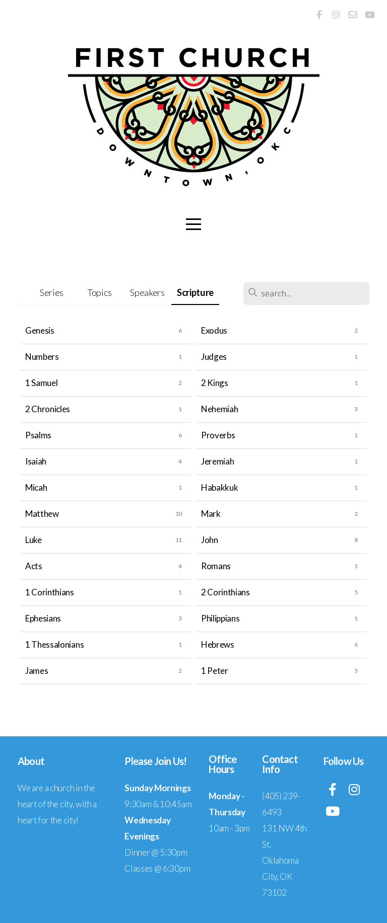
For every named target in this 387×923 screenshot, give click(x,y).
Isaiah (35, 461)
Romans (216, 566)
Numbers (42, 356)
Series (51, 292)
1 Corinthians (49, 592)
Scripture (195, 292)
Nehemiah (219, 409)
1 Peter (214, 670)
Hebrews (217, 644)
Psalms (38, 435)
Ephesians (43, 618)
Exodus (214, 330)
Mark (211, 513)
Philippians (220, 618)
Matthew (42, 513)
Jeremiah (217, 461)
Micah (36, 487)
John (209, 539)
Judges (214, 356)
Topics (99, 292)
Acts (33, 566)
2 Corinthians (225, 592)
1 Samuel (41, 382)
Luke (33, 539)
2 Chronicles (47, 409)
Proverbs (218, 435)
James (36, 670)
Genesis (39, 330)
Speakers (147, 292)
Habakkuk (219, 487)
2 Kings (214, 382)
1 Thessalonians (54, 644)
